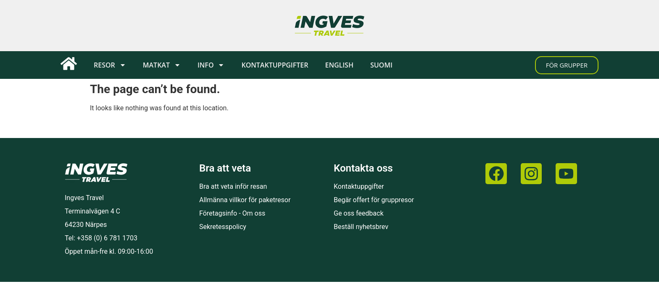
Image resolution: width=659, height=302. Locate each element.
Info (211, 65)
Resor (110, 65)
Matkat (162, 65)
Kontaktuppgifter (274, 65)
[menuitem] (338, 65)
